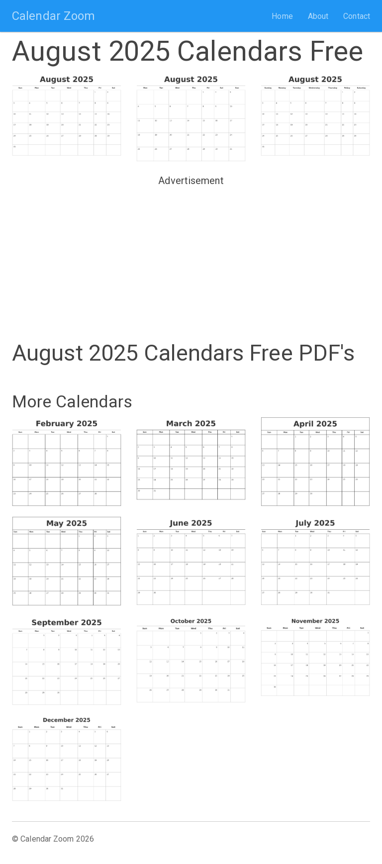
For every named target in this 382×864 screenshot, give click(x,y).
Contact (356, 16)
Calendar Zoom (53, 16)
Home (282, 16)
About (318, 16)
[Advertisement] (191, 259)
